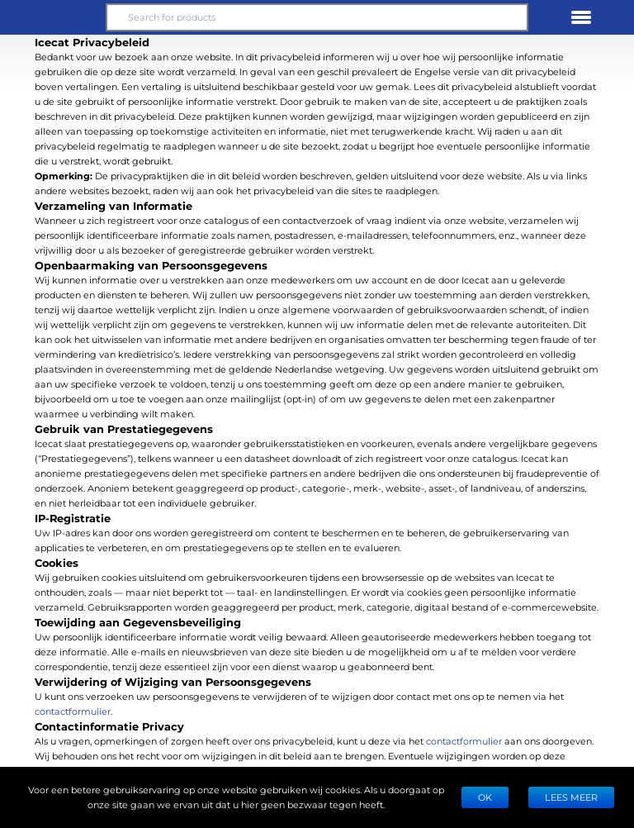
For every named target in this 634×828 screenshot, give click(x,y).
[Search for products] (317, 17)
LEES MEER (571, 797)
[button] (52, 17)
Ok (485, 797)
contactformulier (73, 711)
